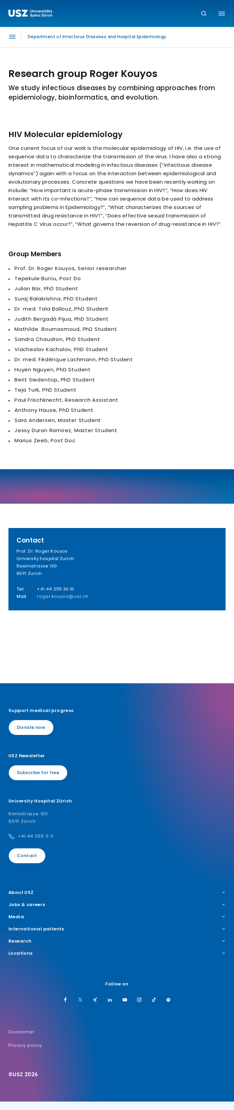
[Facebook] (65, 1000)
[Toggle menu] (222, 13)
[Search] (204, 14)
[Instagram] (139, 1000)
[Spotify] (168, 1000)
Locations (117, 953)
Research (117, 941)
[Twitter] (80, 1000)
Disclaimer (21, 1032)
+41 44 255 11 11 (36, 836)
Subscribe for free (38, 772)
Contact (27, 855)
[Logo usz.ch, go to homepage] (30, 14)
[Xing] (95, 1000)
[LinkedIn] (110, 1000)
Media (117, 917)
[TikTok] (154, 1000)
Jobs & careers (117, 905)
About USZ (117, 893)
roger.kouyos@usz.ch (62, 596)
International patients (117, 929)
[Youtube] (125, 1000)
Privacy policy (25, 1045)
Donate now (31, 727)
